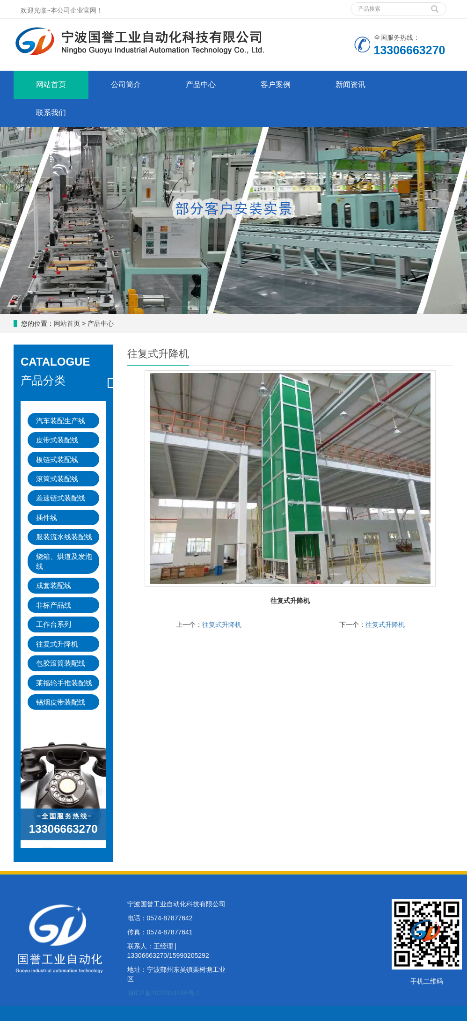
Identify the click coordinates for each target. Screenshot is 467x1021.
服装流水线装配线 (64, 537)
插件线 (46, 518)
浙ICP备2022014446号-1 (163, 993)
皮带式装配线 (57, 440)
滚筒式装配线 (57, 479)
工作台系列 (53, 624)
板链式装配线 (57, 459)
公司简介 (126, 84)
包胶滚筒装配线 (60, 663)
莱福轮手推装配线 (64, 683)
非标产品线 (53, 605)
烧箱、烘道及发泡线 (64, 561)
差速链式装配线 (60, 498)
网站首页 (51, 84)
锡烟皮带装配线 (60, 702)
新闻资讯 (350, 84)
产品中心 (201, 84)
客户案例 (276, 84)
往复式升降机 (221, 624)
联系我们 (51, 113)
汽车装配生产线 (60, 421)
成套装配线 (53, 585)
